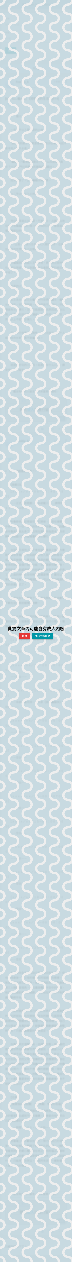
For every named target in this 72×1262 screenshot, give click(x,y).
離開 (24, 636)
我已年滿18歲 (42, 636)
